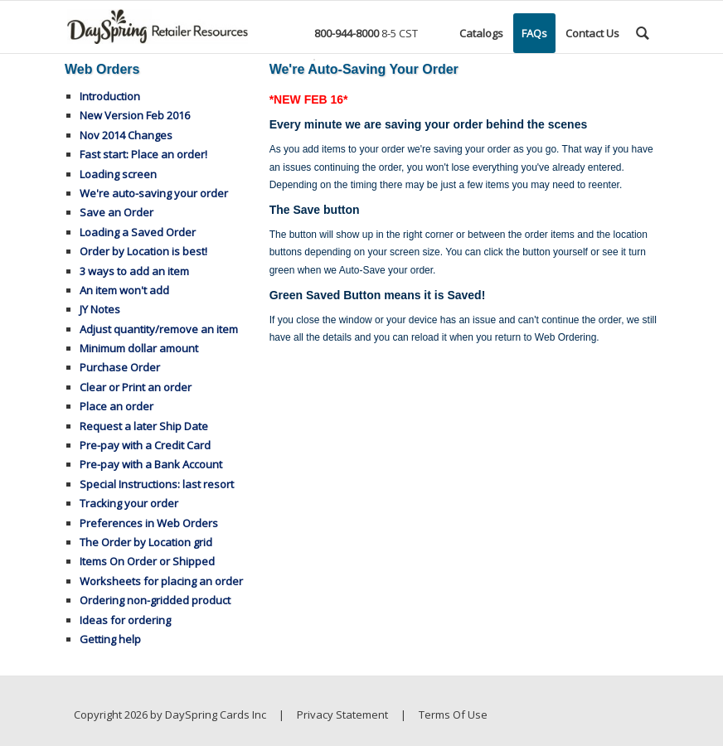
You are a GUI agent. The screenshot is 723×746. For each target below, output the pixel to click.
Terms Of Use (453, 714)
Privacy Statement (342, 714)
